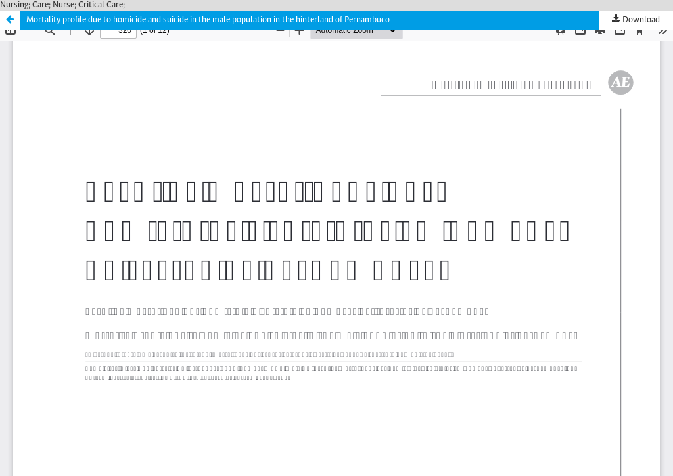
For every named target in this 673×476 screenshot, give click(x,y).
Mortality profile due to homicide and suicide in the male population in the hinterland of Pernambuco (208, 20)
